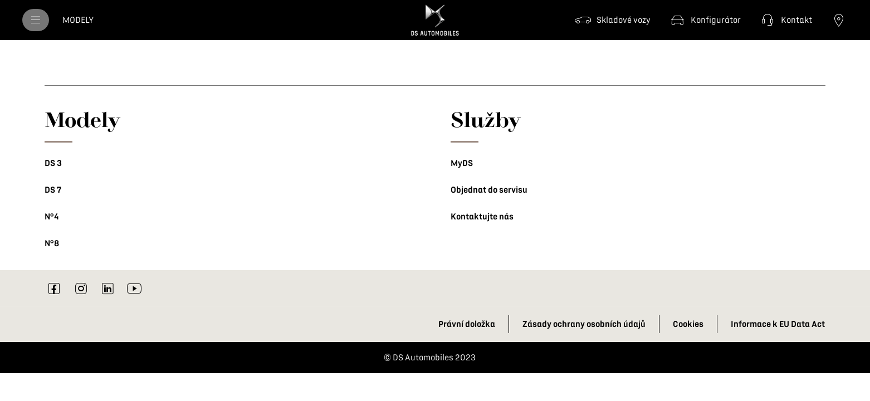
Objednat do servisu (489, 190)
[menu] (35, 20)
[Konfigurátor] (704, 20)
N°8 (52, 243)
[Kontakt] (785, 20)
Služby (486, 119)
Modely (82, 119)
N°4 (51, 217)
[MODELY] (78, 20)
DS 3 (53, 163)
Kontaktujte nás (482, 217)
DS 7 (53, 190)
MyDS (462, 163)
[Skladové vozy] (612, 20)
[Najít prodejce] (839, 20)
